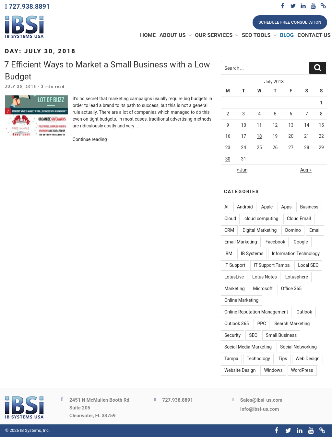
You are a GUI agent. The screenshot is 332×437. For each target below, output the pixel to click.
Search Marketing (292, 323)
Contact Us (314, 35)
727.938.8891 (29, 6)
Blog (287, 35)
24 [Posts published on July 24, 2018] (243, 147)
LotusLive (234, 276)
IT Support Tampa (272, 265)
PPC (261, 323)
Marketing (234, 288)
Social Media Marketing (248, 346)
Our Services (217, 35)
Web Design (308, 358)
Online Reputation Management (256, 311)
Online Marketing (241, 300)
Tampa (231, 358)
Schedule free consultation (289, 22)
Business (309, 206)
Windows (273, 370)
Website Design (239, 370)
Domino (293, 230)
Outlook (304, 311)
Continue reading (90, 139)
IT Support (234, 265)
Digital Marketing (260, 230)
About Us (176, 35)
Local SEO (308, 265)
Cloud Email (299, 218)
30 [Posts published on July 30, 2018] (228, 158)
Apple (267, 206)
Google (300, 241)
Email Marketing (240, 241)
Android (245, 206)
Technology (258, 358)
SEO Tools (260, 35)
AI (226, 206)
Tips (283, 358)
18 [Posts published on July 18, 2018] (259, 136)
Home (148, 35)
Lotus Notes (264, 276)
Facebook (275, 241)
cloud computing (261, 218)
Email (315, 230)
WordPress (302, 370)
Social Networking (298, 346)
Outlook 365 (236, 323)
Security (232, 335)
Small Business (281, 335)
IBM (228, 253)
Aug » (306, 170)
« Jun (242, 170)
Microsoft (263, 288)
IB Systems (252, 253)
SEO (253, 335)
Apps (286, 206)
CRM (229, 230)
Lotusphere (296, 276)
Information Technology (296, 253)
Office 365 (291, 288)
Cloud (230, 218)
